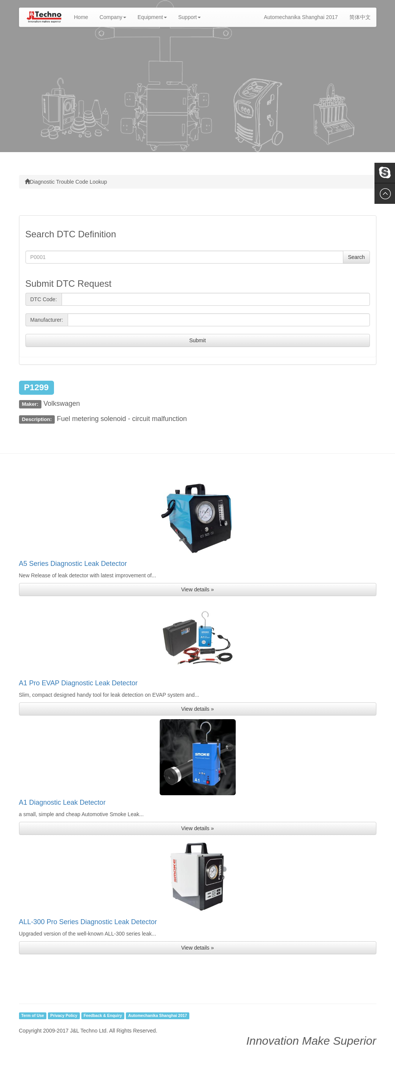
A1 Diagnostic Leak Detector (62, 802)
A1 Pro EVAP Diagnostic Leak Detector (78, 683)
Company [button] (113, 17)
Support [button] (189, 17)
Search (356, 257)
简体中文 (360, 17)
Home (84, 16)
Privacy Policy (63, 1016)
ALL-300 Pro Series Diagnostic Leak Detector (88, 922)
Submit (197, 340)
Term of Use (32, 1016)
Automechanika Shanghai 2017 (301, 17)
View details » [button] (197, 589)
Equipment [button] (152, 17)
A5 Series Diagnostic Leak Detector (73, 563)
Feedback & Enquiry (103, 1016)
